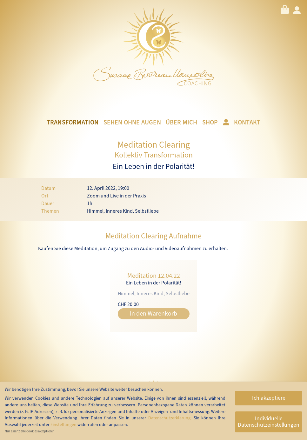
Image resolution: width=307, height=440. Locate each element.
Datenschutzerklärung (169, 418)
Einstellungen (63, 425)
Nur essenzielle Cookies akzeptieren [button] (30, 431)
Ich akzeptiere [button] (268, 398)
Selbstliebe (147, 211)
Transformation (73, 122)
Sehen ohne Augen (132, 122)
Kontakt (247, 122)
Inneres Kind (119, 211)
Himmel (95, 211)
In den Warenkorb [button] (153, 313)
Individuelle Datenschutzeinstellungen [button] (268, 422)
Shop (210, 122)
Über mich (181, 122)
